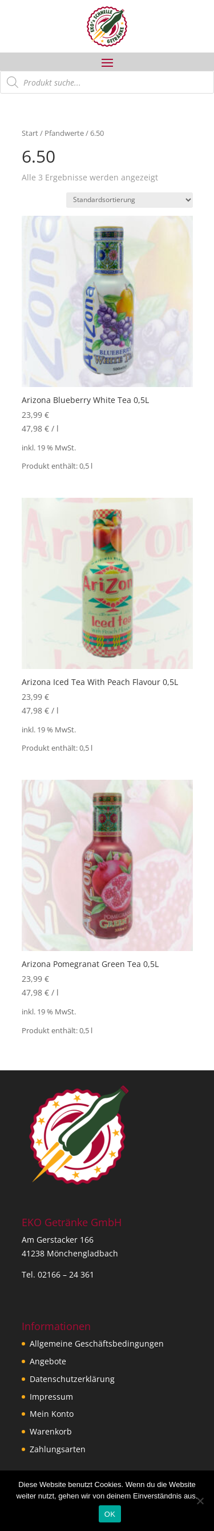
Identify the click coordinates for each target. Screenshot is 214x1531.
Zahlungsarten (58, 1449)
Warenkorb (51, 1431)
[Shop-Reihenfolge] (129, 200)
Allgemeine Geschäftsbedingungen (97, 1343)
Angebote (48, 1361)
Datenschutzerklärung (72, 1378)
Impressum (51, 1396)
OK (109, 1514)
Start (30, 133)
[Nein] (199, 1500)
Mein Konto (52, 1413)
